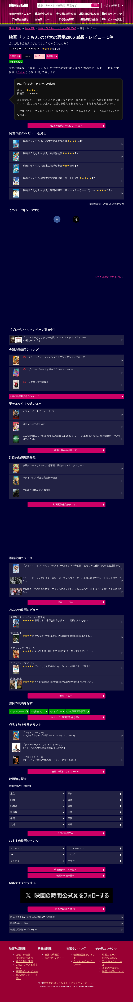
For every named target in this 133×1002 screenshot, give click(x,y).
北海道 (13, 806)
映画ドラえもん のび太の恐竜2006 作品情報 (32, 917)
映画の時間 (15, 28)
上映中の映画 (43, 13)
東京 (12, 793)
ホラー (71, 861)
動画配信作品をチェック (65, 504)
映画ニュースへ (65, 602)
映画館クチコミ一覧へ (65, 869)
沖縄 (70, 824)
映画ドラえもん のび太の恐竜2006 (57, 28)
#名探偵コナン (38, 711)
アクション (16, 848)
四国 (70, 818)
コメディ (14, 861)
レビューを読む (112, 19)
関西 (12, 800)
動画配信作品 (89, 19)
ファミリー (15, 48)
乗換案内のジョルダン (56, 983)
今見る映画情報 (110, 968)
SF (11, 854)
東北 (70, 806)
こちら (21, 72)
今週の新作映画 (66, 13)
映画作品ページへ (19, 923)
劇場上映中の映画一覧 (65, 450)
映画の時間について (65, 909)
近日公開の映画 (89, 13)
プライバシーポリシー (82, 983)
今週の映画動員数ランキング (24, 396)
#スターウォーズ (18, 711)
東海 (70, 800)
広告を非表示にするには (108, 277)
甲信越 (13, 812)
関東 (70, 793)
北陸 (70, 812)
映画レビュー (65, 696)
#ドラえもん (16, 62)
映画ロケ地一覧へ (65, 875)
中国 (12, 818)
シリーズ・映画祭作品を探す (65, 717)
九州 (12, 824)
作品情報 (30, 28)
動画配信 (51, 56)
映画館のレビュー (54, 958)
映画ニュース (43, 19)
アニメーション (31, 48)
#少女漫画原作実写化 (77, 711)
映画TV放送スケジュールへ (65, 771)
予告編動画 (66, 19)
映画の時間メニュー (20, 13)
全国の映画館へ (65, 833)
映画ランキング (112, 13)
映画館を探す (20, 19)
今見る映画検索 (112, 5)
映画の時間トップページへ (23, 929)
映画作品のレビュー (27, 971)
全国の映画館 (52, 954)
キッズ (71, 854)
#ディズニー (56, 711)
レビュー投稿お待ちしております (65, 125)
